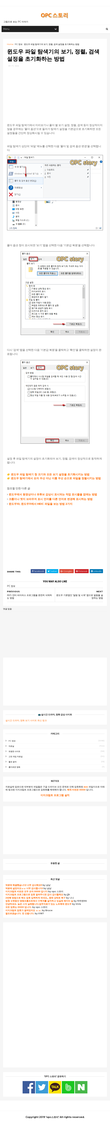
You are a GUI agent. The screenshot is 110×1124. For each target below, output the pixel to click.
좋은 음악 (13, 762)
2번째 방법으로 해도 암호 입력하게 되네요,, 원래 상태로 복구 (35, 898)
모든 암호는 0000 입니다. (18, 907)
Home (10, 44)
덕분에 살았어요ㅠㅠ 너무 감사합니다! (24, 889)
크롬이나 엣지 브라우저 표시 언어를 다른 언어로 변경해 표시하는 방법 (51, 499)
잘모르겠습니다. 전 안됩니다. (19, 914)
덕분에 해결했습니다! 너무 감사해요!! (23, 885)
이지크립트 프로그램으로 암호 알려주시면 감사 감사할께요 (34, 895)
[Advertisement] (55, 93)
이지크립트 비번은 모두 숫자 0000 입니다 (26, 892)
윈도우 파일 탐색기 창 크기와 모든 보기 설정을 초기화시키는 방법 (50, 475)
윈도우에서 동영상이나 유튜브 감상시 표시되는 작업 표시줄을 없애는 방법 (53, 495)
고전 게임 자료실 (16, 757)
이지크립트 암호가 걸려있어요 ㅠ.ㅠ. (23, 911)
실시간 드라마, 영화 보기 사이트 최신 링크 (26, 721)
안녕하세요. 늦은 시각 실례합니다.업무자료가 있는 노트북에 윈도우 (38, 904)
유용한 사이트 (14, 752)
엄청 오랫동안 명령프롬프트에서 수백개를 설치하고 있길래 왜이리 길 (39, 901)
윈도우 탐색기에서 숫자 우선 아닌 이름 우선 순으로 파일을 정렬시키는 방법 (56, 478)
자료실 (11, 747)
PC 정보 (18, 44)
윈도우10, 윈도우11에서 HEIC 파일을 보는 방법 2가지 (40, 504)
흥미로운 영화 (14, 767)
